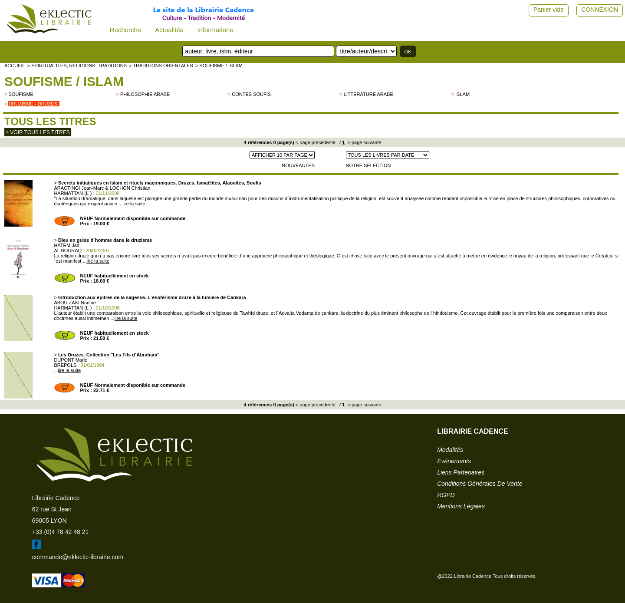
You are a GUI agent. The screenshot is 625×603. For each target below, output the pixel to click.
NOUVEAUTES (298, 165)
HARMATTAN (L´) (73, 193)
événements (454, 461)
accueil (14, 65)
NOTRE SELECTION (368, 165)
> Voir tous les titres (38, 132)
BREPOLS (65, 365)
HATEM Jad (66, 245)
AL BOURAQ (68, 250)
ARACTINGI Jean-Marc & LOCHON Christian (102, 188)
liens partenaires (460, 472)
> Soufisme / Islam (219, 65)
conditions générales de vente (479, 483)
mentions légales (461, 506)
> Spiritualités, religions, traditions (77, 65)
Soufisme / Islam (64, 81)
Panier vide (548, 9)
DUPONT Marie (70, 359)
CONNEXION (599, 9)
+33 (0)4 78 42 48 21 (60, 531)
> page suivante (363, 142)
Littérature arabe (368, 94)
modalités (450, 449)
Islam (462, 94)
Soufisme (20, 94)
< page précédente (316, 142)
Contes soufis (251, 94)
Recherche (125, 29)
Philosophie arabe (145, 94)
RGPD (445, 494)
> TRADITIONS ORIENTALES (161, 65)
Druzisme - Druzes (32, 103)
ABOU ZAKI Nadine (75, 302)
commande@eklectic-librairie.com (77, 557)
